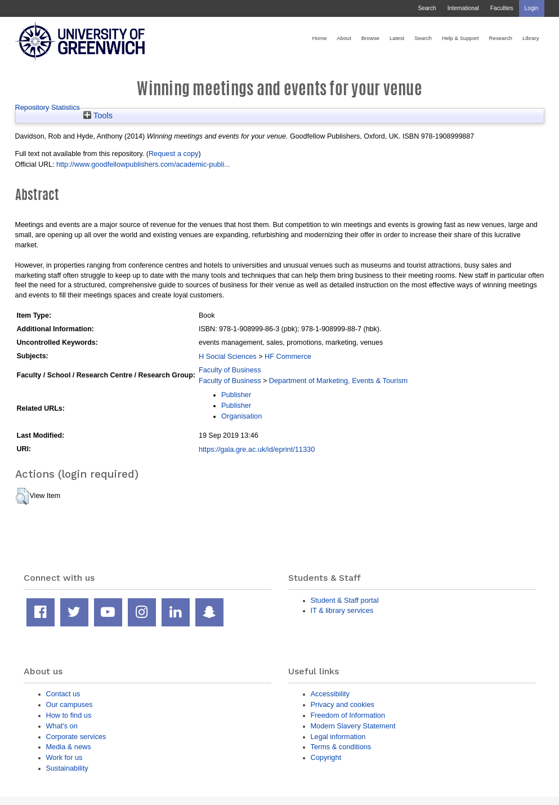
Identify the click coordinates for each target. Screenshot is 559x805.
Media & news (68, 746)
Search (427, 8)
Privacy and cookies (342, 704)
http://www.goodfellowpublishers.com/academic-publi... (143, 164)
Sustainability (67, 768)
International (463, 8)
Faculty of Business (230, 370)
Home (319, 38)
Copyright (326, 757)
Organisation (241, 416)
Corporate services (76, 736)
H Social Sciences (228, 356)
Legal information (338, 736)
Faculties (501, 8)
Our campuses (69, 704)
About (344, 38)
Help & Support (460, 38)
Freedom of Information (348, 715)
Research (500, 38)
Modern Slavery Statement (353, 726)
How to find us (69, 715)
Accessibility (330, 694)
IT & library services (342, 610)
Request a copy (174, 153)
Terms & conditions (341, 746)
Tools (98, 115)
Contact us (63, 694)
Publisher (236, 394)
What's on (62, 726)
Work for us (64, 757)
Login (532, 8)
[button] (22, 496)
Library (530, 38)
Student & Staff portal (345, 600)
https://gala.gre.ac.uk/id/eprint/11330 (257, 449)
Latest (397, 38)
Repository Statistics (48, 107)
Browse (370, 38)
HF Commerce (288, 356)
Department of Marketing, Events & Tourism (338, 380)
